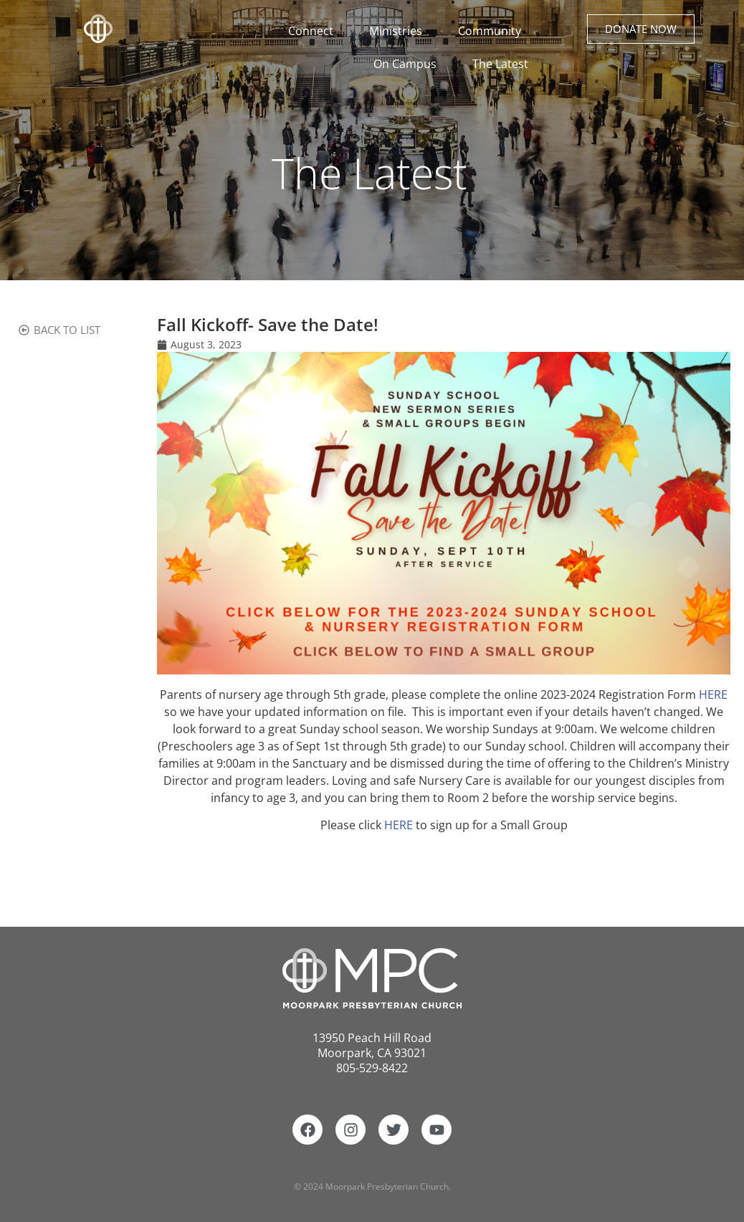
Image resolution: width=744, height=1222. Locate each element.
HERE (713, 694)
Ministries (399, 31)
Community (493, 31)
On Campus (408, 64)
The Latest (500, 64)
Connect (314, 31)
